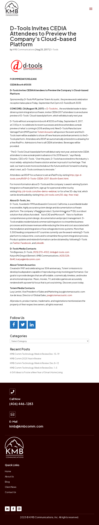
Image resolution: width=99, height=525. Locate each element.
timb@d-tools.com (59, 252)
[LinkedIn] (32, 325)
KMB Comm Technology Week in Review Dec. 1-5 (33, 367)
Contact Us (10, 492)
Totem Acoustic (45, 132)
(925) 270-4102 (41, 252)
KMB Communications (24, 49)
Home (8, 471)
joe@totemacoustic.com (59, 295)
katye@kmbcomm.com (28, 259)
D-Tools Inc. (52, 108)
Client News (10, 487)
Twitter (16, 243)
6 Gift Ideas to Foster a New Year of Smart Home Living (36, 372)
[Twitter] (23, 325)
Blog (7, 481)
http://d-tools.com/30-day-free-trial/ (59, 194)
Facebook (26, 243)
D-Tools (54, 49)
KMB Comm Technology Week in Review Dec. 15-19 (34, 353)
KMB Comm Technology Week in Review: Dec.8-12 (34, 363)
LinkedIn (40, 243)
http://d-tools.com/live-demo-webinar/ (37, 191)
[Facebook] (14, 325)
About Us (9, 476)
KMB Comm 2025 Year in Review (25, 358)
